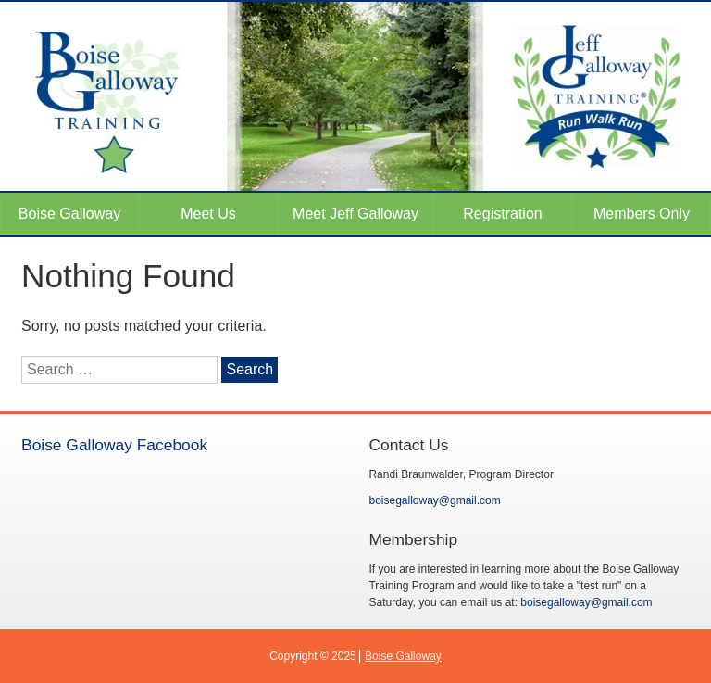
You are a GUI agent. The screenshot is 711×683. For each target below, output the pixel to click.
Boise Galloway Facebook (114, 445)
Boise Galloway (69, 213)
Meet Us (208, 213)
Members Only (641, 213)
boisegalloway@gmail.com (434, 500)
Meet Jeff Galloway (355, 213)
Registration (502, 213)
